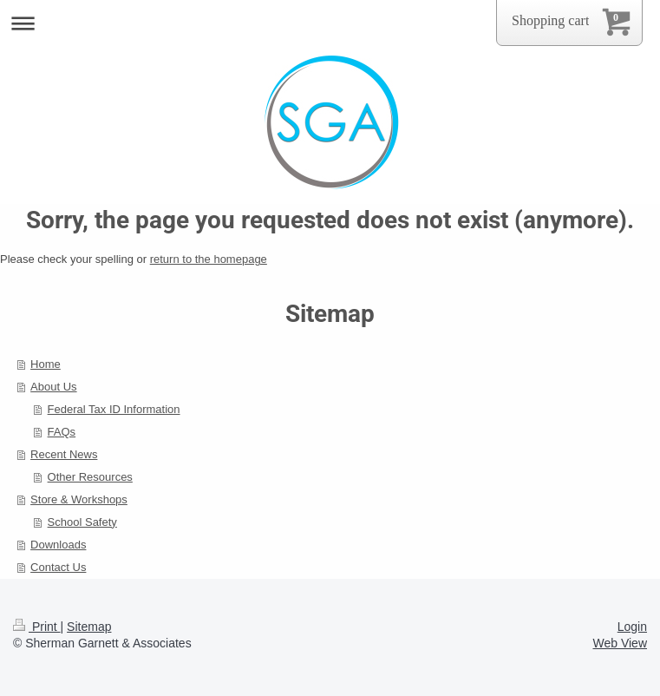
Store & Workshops (78, 499)
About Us (53, 386)
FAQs (62, 431)
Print (37, 627)
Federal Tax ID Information (114, 409)
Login (632, 627)
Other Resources (90, 476)
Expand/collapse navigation (330, 23)
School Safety (82, 522)
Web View (619, 643)
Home (45, 364)
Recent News (63, 454)
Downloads (58, 544)
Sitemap (89, 627)
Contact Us (58, 567)
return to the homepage (208, 259)
